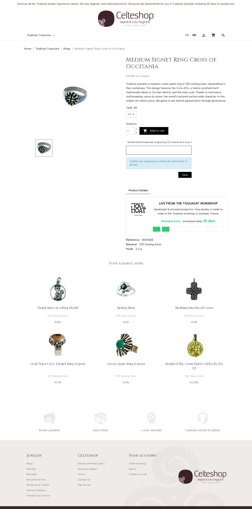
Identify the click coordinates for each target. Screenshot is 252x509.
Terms (81, 474)
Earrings (31, 468)
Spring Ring (126, 308)
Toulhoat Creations (41, 35)
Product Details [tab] (138, 190)
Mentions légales (87, 468)
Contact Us (84, 479)
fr (187, 35)
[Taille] (131, 114)
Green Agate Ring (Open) (126, 364)
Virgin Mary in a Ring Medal (57, 308)
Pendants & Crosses (38, 495)
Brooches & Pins (36, 479)
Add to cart (154, 131)
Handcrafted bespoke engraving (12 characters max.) (160, 142)
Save (185, 174)
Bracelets (32, 474)
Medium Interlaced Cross (194, 308)
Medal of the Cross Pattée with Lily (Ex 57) (194, 366)
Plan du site (84, 484)
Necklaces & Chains (38, 484)
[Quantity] (130, 131)
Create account (138, 474)
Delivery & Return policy (91, 463)
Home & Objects (36, 490)
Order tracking (137, 463)
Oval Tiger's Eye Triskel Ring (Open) (57, 364)
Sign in (132, 468)
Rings (30, 463)
